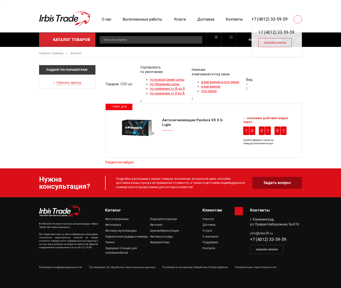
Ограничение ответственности (255, 267)
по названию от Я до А (167, 93)
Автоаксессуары (161, 236)
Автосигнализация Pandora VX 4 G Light (192, 122)
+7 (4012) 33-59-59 (269, 19)
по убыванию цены (164, 84)
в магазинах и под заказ (220, 82)
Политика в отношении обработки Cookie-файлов (195, 267)
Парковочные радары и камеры (126, 236)
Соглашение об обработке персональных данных (122, 267)
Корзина (256, 39)
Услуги (180, 19)
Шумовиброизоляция (164, 230)
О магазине (210, 236)
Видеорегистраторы (163, 219)
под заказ (209, 91)
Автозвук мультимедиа (121, 230)
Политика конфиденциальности (60, 267)
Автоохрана (113, 224)
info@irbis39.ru (261, 233)
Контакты (234, 19)
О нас (106, 19)
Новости (208, 219)
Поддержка (210, 242)
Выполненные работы (142, 19)
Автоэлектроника (117, 219)
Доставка (205, 19)
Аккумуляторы (160, 242)
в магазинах (210, 86)
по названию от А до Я (167, 88)
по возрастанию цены (167, 79)
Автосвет (156, 224)
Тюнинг (110, 242)
